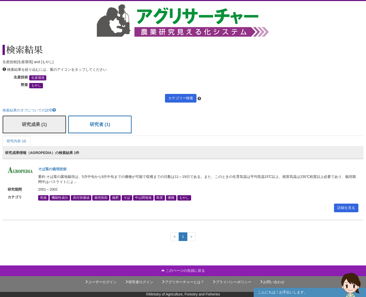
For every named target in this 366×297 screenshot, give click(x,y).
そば (127, 198)
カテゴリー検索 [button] (180, 98)
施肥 (115, 198)
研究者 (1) (100, 124)
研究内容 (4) (16, 141)
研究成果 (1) (34, 124)
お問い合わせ (272, 282)
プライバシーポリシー (231, 282)
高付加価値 (81, 198)
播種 (171, 198)
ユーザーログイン (101, 282)
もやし (36, 85)
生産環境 (37, 78)
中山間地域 (143, 198)
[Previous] (174, 236)
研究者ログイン (139, 282)
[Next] (191, 236)
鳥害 (159, 198)
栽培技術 (101, 198)
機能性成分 (60, 198)
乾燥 (43, 198)
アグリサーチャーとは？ (182, 282)
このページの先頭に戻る (183, 270)
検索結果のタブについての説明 (29, 110)
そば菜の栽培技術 (52, 169)
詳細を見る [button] (346, 208)
